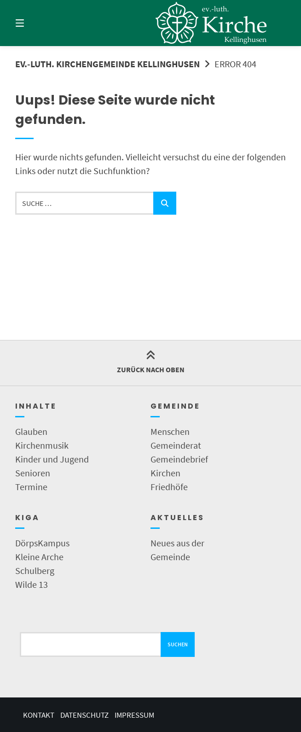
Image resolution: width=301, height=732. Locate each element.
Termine (31, 486)
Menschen (170, 431)
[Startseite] (211, 23)
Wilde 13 (31, 584)
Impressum (134, 715)
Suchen (178, 644)
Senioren (32, 473)
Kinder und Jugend (52, 459)
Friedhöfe (169, 486)
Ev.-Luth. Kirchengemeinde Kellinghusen (107, 64)
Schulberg (34, 570)
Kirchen (165, 473)
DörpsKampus (42, 543)
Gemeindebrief (179, 459)
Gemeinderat (175, 445)
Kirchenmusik (42, 445)
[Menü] (36, 23)
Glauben (31, 431)
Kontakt (38, 715)
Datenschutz (84, 715)
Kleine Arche (39, 556)
